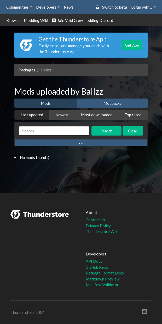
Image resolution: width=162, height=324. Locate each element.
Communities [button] (17, 7)
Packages (27, 70)
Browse (13, 20)
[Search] (54, 131)
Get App (132, 45)
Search (106, 131)
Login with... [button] (142, 7)
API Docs (94, 261)
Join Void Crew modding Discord (82, 20)
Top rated (133, 114)
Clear (132, 131)
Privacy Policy (98, 225)
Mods (46, 103)
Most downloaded (96, 114)
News (68, 7)
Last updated (32, 114)
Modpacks (112, 103)
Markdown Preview (102, 279)
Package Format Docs (105, 273)
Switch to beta (111, 7)
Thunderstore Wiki (102, 231)
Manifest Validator (102, 284)
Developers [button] (46, 7)
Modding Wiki (36, 20)
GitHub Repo (97, 267)
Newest (62, 114)
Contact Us (95, 219)
